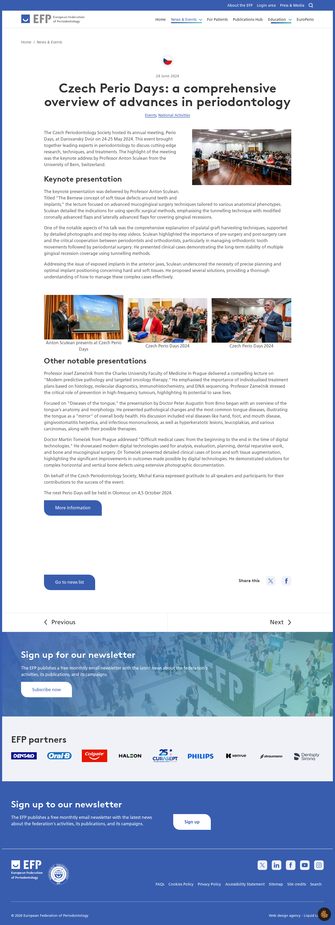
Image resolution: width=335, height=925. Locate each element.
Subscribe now (46, 689)
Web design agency (285, 915)
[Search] (311, 5)
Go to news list (69, 582)
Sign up (192, 821)
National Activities (174, 115)
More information (73, 507)
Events (150, 115)
